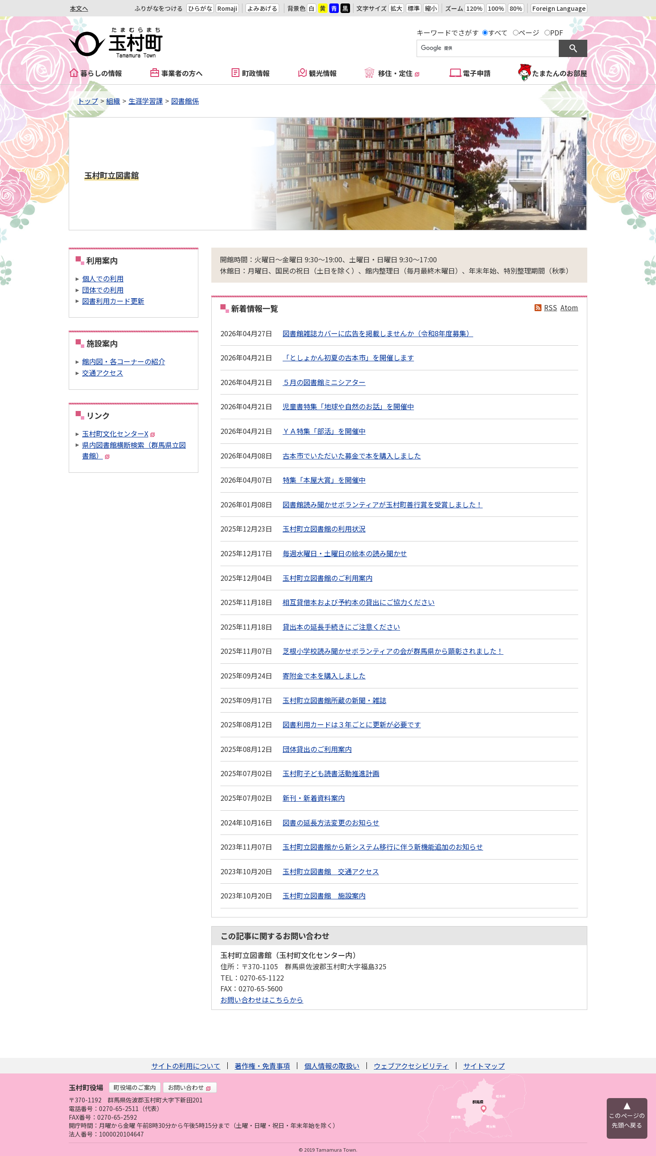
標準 (414, 8)
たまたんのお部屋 (559, 73)
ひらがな (200, 8)
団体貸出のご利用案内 (317, 749)
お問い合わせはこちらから (261, 999)
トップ (87, 101)
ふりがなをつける (158, 8)
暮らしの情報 (101, 73)
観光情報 (323, 73)
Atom (569, 307)
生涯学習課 (145, 101)
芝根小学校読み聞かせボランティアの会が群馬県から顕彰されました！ (393, 651)
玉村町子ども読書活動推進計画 (331, 773)
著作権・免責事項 (262, 1065)
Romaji (227, 8)
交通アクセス (102, 372)
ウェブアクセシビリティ (411, 1065)
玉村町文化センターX (118, 433)
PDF (556, 32)
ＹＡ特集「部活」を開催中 (324, 431)
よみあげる (262, 8)
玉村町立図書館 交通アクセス (331, 871)
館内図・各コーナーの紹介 (123, 361)
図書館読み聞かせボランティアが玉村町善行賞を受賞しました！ (383, 504)
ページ (529, 32)
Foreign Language (559, 8)
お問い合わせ (189, 1087)
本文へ (79, 8)
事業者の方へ (182, 73)
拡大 (396, 8)
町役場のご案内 (135, 1087)
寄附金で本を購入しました (324, 675)
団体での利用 (103, 289)
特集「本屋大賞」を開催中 (324, 480)
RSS (550, 307)
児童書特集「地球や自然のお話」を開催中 (348, 406)
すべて (498, 32)
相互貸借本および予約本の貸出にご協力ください (359, 602)
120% (474, 8)
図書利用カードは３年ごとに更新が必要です (352, 724)
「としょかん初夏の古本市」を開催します (348, 357)
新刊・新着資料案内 (314, 798)
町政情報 (256, 73)
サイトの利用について (185, 1065)
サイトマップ (484, 1065)
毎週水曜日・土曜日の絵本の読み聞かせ (345, 553)
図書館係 (185, 101)
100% (496, 8)
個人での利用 (103, 278)
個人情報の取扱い (332, 1065)
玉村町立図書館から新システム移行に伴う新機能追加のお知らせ (383, 846)
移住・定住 (399, 73)
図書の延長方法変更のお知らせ (331, 822)
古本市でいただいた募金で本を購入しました (352, 455)
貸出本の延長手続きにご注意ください (341, 626)
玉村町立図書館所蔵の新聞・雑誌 (334, 700)
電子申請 (476, 73)
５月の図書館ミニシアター (324, 382)
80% (516, 8)
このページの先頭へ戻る (627, 1120)
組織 (113, 101)
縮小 (431, 8)
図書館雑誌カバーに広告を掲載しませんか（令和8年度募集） (378, 333)
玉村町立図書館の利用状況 (324, 528)
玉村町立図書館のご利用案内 (328, 578)
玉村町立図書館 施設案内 (324, 895)
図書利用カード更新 (113, 301)
